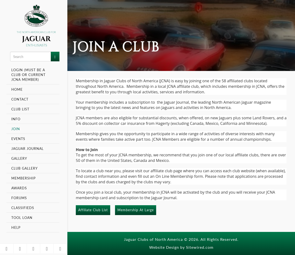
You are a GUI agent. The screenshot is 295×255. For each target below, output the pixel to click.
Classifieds (22, 207)
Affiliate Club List (93, 209)
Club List (20, 109)
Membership (24, 178)
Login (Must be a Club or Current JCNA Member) (28, 74)
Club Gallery (24, 168)
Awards (19, 187)
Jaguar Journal (27, 148)
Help (15, 227)
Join (15, 128)
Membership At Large (135, 209)
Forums (19, 197)
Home (17, 89)
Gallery (19, 158)
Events (18, 138)
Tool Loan (21, 217)
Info (16, 118)
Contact (19, 99)
